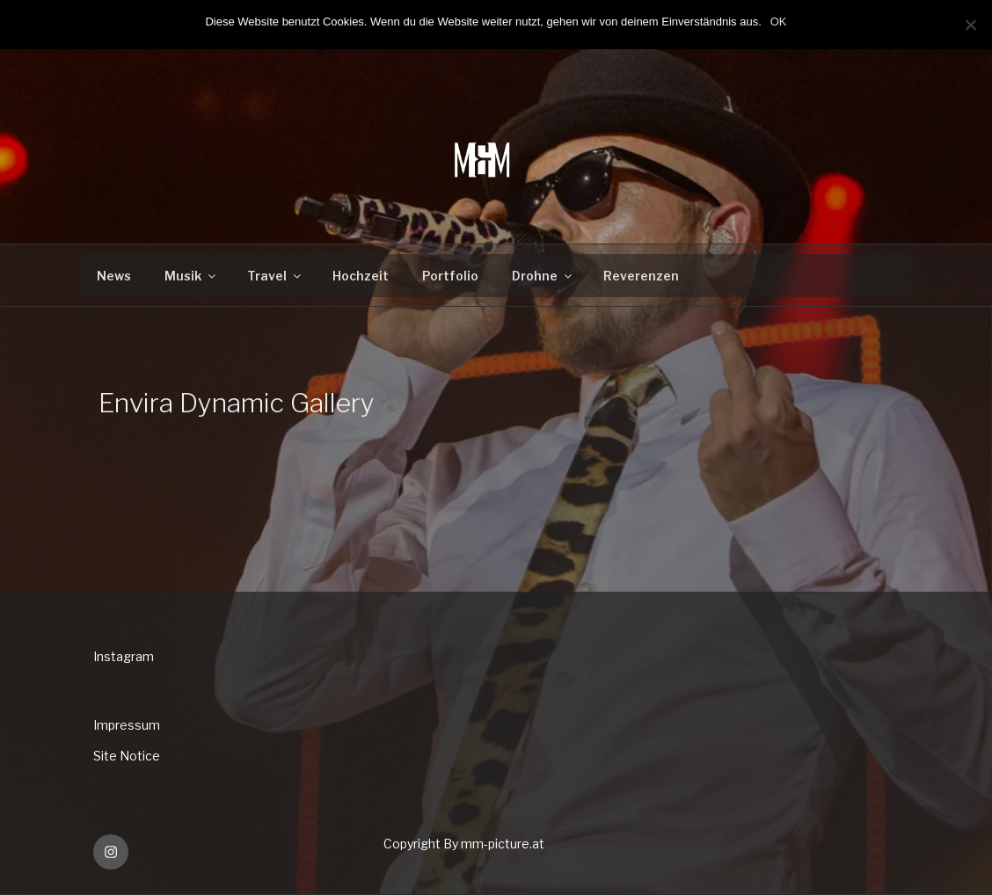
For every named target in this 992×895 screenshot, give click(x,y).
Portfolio (450, 275)
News (114, 275)
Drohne (543, 275)
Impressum (126, 724)
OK (778, 21)
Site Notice (126, 755)
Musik (191, 275)
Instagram (123, 656)
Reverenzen (641, 275)
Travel (275, 275)
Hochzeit (360, 275)
